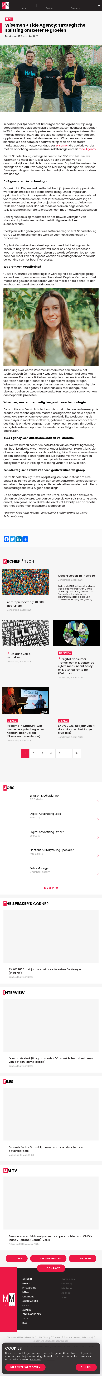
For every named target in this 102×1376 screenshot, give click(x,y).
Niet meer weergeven (25, 1367)
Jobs (18, 1258)
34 (77, 753)
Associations (30, 1300)
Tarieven (84, 1258)
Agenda (66, 1293)
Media (25, 1292)
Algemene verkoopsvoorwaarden (51, 1341)
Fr (99, 5)
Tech (25, 1318)
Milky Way (66, 1283)
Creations (28, 1296)
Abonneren (76, 5)
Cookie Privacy (42, 1337)
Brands (26, 1283)
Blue (24, 1322)
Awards (26, 1309)
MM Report (67, 1288)
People (26, 1305)
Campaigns (68, 1279)
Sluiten (86, 1367)
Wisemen (62, 146)
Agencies (27, 1279)
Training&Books (31, 1314)
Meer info (35, 1359)
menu (23, 5)
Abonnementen (50, 1258)
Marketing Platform (79, 591)
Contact (53, 1268)
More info (51, 888)
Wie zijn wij (87, 1337)
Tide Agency (87, 149)
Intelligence (29, 1287)
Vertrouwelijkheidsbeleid (20, 1337)
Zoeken (49, 5)
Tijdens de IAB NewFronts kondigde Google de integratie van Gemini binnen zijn (76, 589)
